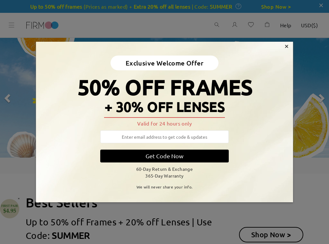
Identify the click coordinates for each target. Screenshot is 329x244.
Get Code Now (164, 155)
